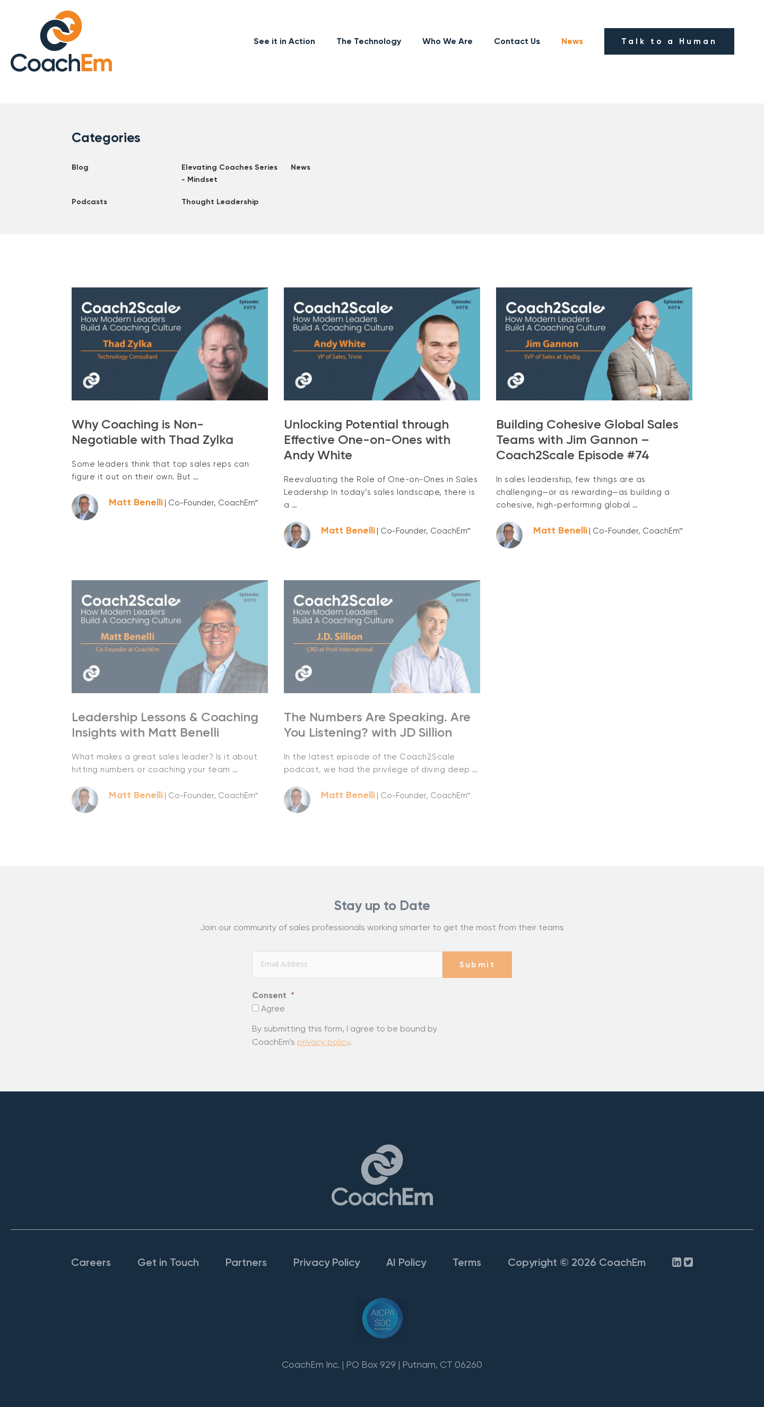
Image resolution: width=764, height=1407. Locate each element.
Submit (477, 964)
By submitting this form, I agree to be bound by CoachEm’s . (344, 1035)
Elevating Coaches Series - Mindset (229, 173)
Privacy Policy (326, 1262)
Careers (91, 1262)
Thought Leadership (219, 201)
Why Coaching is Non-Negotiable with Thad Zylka (152, 431)
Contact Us (517, 41)
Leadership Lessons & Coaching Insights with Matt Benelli (165, 724)
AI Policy (406, 1262)
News (572, 41)
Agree (273, 1008)
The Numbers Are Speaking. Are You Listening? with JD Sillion (377, 724)
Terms (467, 1262)
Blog (80, 167)
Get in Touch (168, 1262)
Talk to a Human (669, 41)
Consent (273, 995)
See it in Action (284, 41)
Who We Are (447, 41)
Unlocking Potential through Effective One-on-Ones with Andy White (367, 439)
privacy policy (323, 1042)
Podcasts (89, 201)
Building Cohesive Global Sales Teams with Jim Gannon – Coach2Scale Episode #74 (587, 439)
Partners (246, 1262)
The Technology (368, 41)
